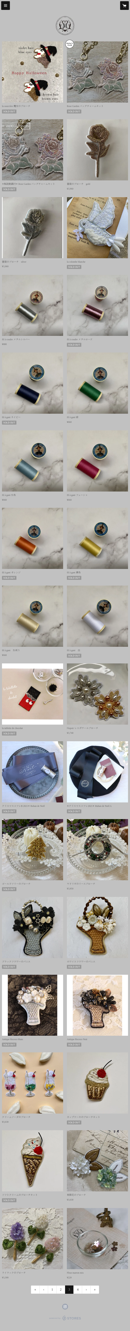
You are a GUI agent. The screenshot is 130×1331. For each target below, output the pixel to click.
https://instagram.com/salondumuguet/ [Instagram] (65, 1307)
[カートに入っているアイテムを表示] (124, 5)
